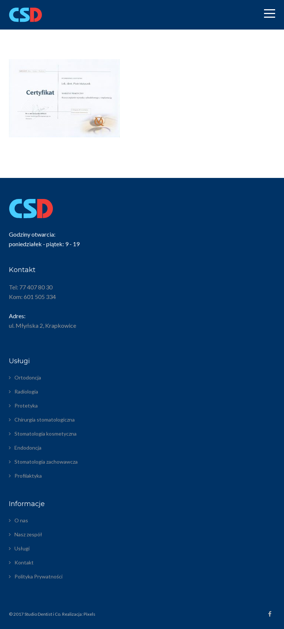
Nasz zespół (28, 534)
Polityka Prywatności (38, 576)
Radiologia (26, 391)
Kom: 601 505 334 (32, 296)
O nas (21, 520)
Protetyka (26, 405)
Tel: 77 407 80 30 (31, 287)
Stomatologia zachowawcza (46, 461)
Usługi (22, 548)
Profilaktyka (28, 475)
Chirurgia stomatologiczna (44, 419)
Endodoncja (27, 447)
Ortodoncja (27, 377)
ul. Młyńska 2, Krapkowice (42, 325)
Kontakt (24, 562)
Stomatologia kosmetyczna (45, 433)
